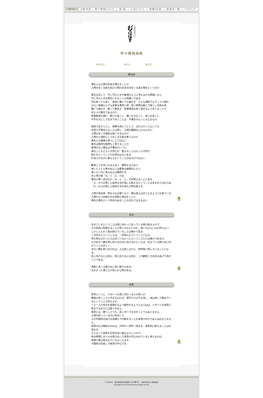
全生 (128, 64)
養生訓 (101, 64)
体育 (150, 64)
